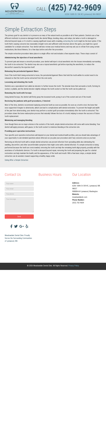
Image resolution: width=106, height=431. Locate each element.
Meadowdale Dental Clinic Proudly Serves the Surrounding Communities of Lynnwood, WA (18, 238)
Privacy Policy (73, 266)
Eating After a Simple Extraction (16, 160)
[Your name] (19, 184)
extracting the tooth (70, 41)
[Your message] (19, 204)
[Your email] (19, 189)
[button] (19, 216)
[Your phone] (19, 194)
